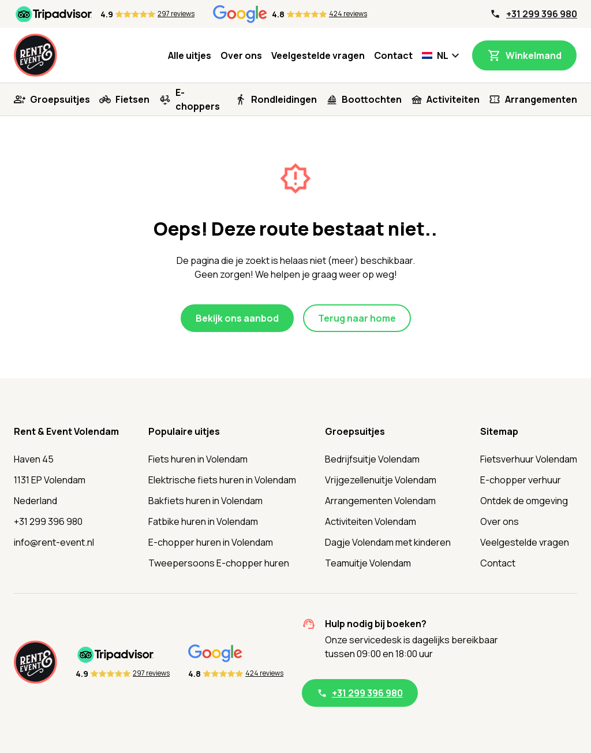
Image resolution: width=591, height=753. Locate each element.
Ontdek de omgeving (524, 500)
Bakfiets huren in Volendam (205, 500)
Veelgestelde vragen (318, 55)
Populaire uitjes (184, 431)
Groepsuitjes (60, 99)
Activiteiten (453, 99)
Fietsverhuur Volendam (528, 459)
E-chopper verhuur (520, 480)
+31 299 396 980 (541, 14)
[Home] (35, 55)
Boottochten (372, 99)
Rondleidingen (284, 99)
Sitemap (499, 431)
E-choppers (197, 99)
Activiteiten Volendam (370, 521)
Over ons (241, 55)
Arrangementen (541, 99)
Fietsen (132, 99)
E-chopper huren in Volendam (210, 542)
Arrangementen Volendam (380, 500)
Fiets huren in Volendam (198, 459)
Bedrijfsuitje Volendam (372, 459)
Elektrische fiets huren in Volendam (222, 480)
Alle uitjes (189, 55)
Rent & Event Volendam (66, 431)
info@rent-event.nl (54, 542)
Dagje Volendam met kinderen (388, 542)
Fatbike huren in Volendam (203, 521)
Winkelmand (534, 55)
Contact (393, 55)
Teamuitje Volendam (368, 563)
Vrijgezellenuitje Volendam (380, 480)
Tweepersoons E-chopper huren (218, 563)
